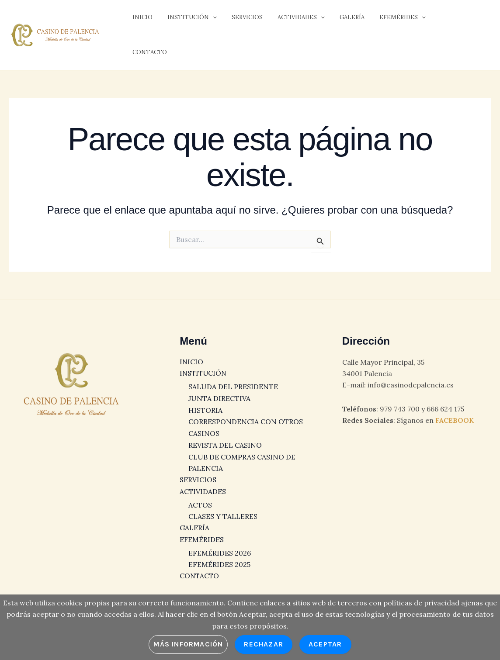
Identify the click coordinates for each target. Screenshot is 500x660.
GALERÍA (336, 20)
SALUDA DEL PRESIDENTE (233, 377)
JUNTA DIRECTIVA (219, 388)
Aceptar (325, 644)
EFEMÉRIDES (383, 20)
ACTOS (200, 494)
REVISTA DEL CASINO (225, 435)
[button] (208, 20)
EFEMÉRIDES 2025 (219, 553)
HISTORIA (205, 400)
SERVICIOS (238, 20)
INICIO (141, 20)
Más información (188, 644)
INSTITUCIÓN (187, 20)
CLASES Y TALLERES (222, 505)
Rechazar (263, 644)
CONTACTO (434, 20)
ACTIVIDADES (288, 20)
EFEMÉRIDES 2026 (219, 542)
